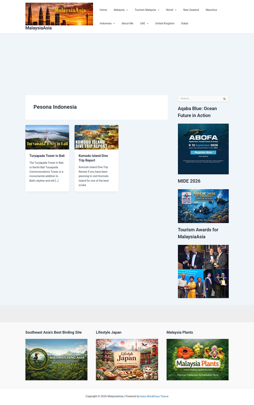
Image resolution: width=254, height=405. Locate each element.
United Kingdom (160, 23)
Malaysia (119, 10)
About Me (125, 23)
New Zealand (185, 9)
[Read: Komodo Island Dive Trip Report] (96, 137)
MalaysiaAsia (38, 27)
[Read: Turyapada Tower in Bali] (47, 137)
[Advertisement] (127, 59)
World (166, 10)
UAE (141, 23)
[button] (124, 10)
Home (102, 9)
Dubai (178, 23)
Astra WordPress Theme (154, 396)
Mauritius (204, 9)
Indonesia (106, 23)
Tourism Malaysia (143, 10)
